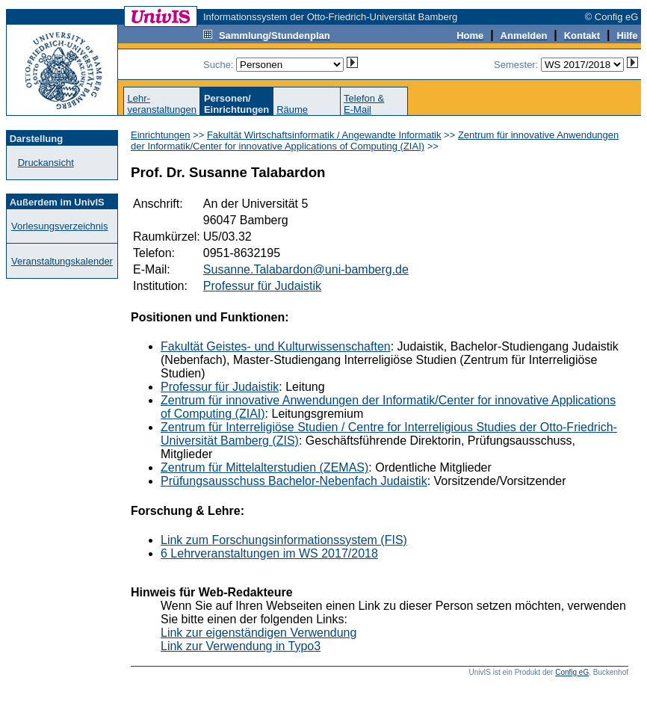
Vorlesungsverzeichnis (59, 226)
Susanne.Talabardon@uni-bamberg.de (306, 269)
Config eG (572, 672)
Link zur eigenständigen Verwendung (258, 632)
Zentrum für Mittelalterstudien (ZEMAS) (264, 467)
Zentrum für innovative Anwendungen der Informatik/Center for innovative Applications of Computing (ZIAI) (375, 140)
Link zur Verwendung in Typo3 (241, 646)
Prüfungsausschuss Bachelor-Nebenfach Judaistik (294, 481)
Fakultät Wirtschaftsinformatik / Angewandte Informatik (324, 134)
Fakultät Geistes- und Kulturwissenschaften (276, 346)
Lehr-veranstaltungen (161, 104)
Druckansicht (46, 162)
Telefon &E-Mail (364, 104)
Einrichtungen (161, 134)
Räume (292, 109)
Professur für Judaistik (262, 286)
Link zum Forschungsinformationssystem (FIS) (284, 540)
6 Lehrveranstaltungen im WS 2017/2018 (269, 553)
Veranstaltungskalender (62, 261)
